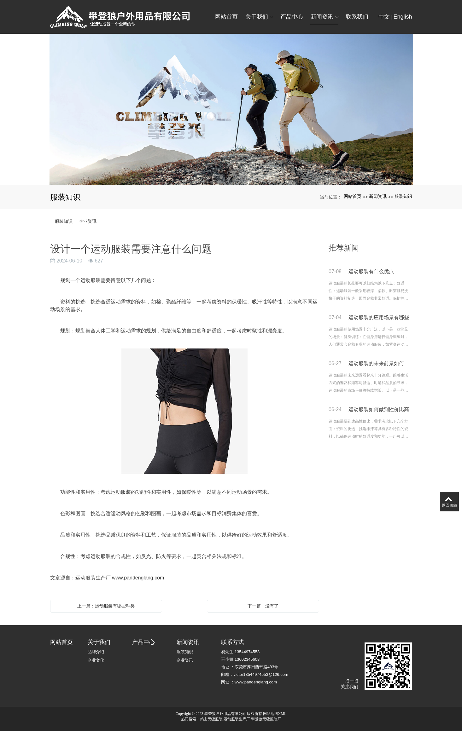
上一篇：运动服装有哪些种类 (106, 605)
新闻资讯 (378, 196)
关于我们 (99, 642)
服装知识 (403, 196)
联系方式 (232, 642)
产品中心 (143, 642)
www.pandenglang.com (138, 577)
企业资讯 (87, 221)
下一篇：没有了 (263, 605)
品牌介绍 (96, 651)
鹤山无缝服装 (211, 719)
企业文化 (96, 660)
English (402, 17)
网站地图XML (275, 713)
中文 (384, 17)
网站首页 (352, 196)
